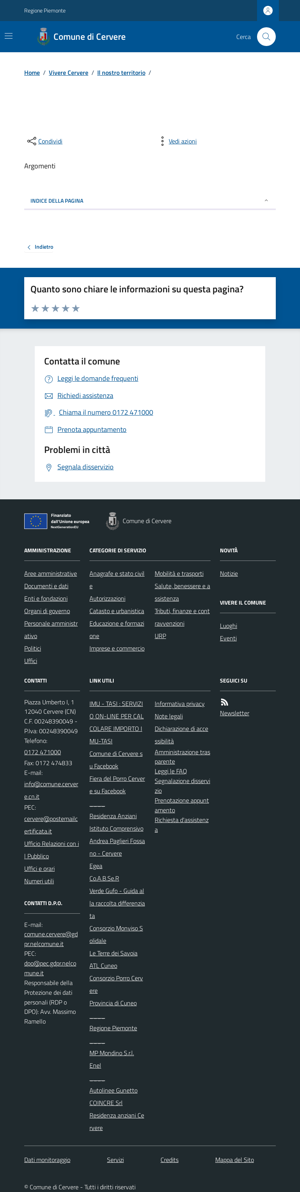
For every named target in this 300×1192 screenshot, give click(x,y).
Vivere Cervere (68, 72)
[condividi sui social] (44, 141)
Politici (32, 648)
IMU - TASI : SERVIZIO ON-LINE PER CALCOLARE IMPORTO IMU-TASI (116, 722)
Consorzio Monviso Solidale (116, 934)
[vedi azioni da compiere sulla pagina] (176, 141)
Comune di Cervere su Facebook (116, 760)
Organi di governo (47, 610)
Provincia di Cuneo (113, 1003)
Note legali (169, 716)
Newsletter (234, 713)
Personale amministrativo (51, 629)
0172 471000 (42, 752)
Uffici (30, 660)
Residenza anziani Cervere (116, 1121)
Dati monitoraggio (47, 1159)
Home (32, 72)
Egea (95, 865)
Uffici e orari (39, 868)
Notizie (229, 573)
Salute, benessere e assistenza (182, 592)
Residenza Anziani (113, 816)
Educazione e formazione (116, 629)
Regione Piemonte (45, 10)
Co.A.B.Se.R (104, 878)
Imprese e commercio (117, 648)
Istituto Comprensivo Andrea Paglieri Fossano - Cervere (117, 841)
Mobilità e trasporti (179, 573)
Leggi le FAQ (171, 771)
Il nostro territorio (121, 72)
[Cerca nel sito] (263, 36)
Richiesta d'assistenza (182, 824)
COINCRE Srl (106, 1102)
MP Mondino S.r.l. (111, 1053)
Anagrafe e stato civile (117, 580)
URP (160, 635)
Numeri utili (39, 881)
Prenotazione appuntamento (182, 805)
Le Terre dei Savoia (113, 953)
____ (97, 803)
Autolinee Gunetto (113, 1090)
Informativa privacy (180, 703)
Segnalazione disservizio (182, 785)
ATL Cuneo (103, 965)
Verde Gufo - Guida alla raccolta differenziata (117, 903)
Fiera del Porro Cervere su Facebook (117, 785)
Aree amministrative (50, 573)
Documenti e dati (46, 586)
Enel (95, 1065)
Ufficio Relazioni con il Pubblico (51, 850)
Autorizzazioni (107, 598)
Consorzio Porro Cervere (116, 984)
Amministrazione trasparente (182, 756)
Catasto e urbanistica (116, 610)
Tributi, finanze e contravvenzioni (182, 617)
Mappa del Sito (234, 1159)
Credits (170, 1159)
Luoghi (228, 625)
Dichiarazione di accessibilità (181, 735)
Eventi (228, 638)
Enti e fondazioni (46, 598)
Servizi (115, 1159)
